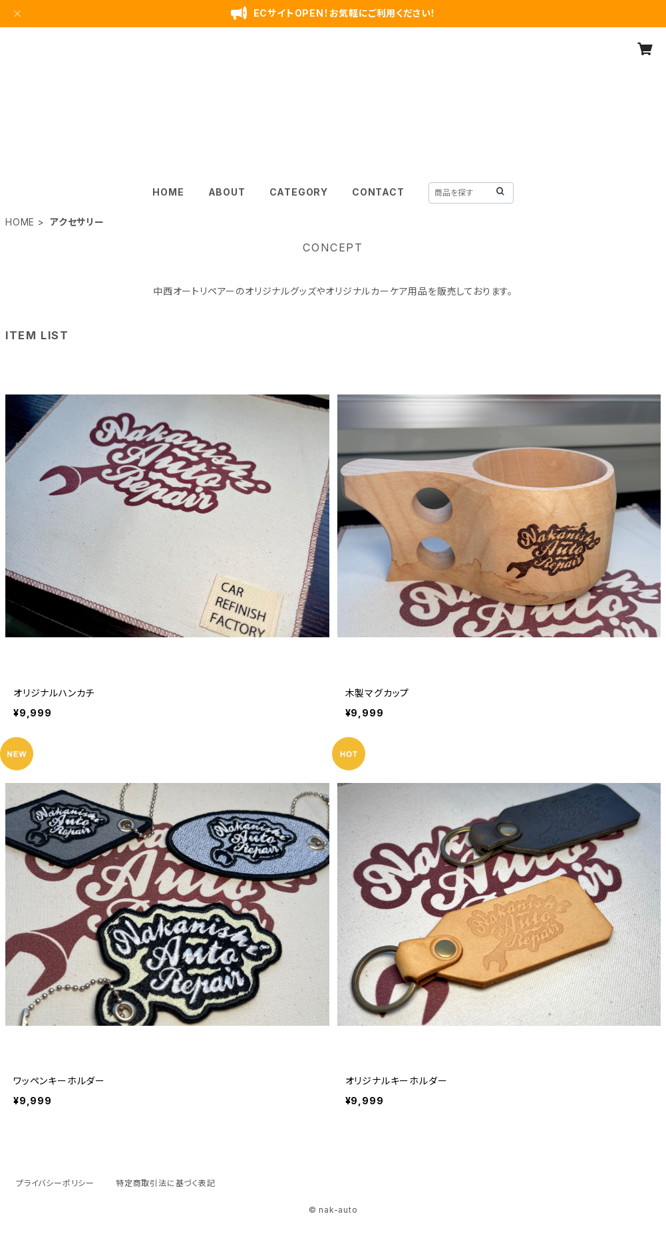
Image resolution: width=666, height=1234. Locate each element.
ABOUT (227, 192)
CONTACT (378, 192)
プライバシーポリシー (55, 1183)
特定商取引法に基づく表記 (166, 1183)
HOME (168, 192)
